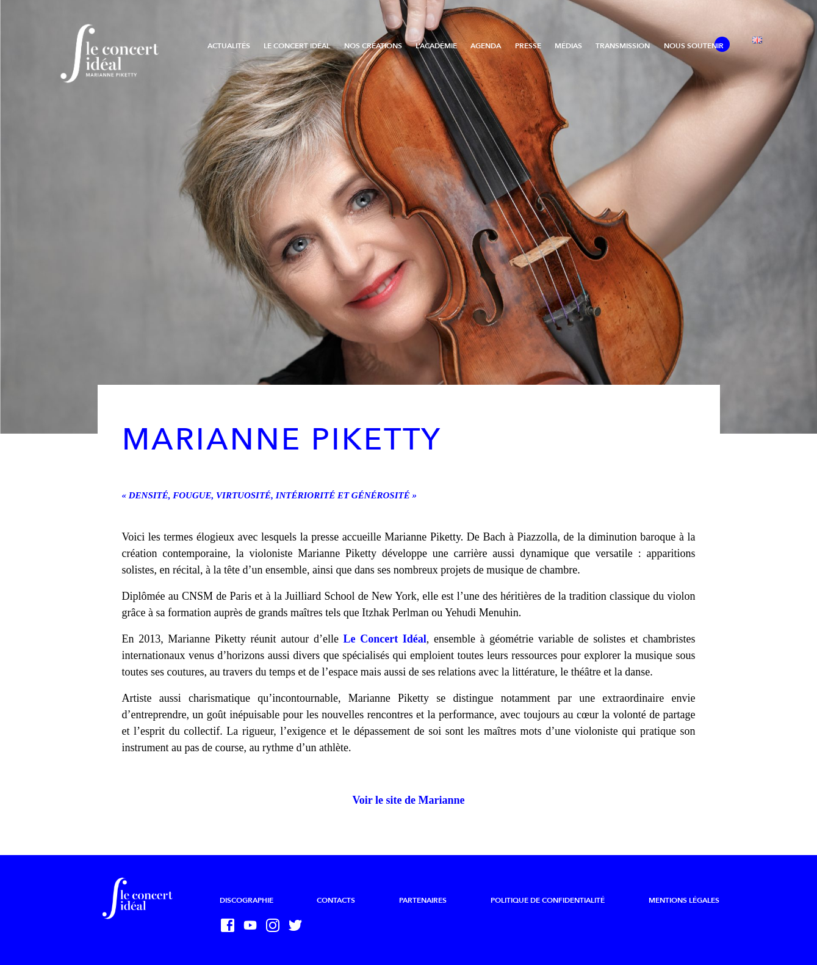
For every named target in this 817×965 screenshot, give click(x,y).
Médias (568, 46)
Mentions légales (684, 900)
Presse (528, 46)
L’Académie (436, 46)
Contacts (336, 900)
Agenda (485, 46)
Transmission (623, 46)
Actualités (228, 46)
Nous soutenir (694, 46)
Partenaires (423, 900)
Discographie (246, 900)
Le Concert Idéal (297, 46)
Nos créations (373, 46)
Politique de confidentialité (548, 900)
